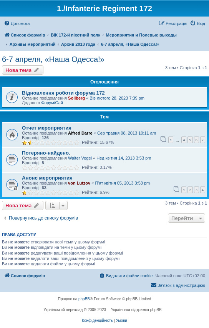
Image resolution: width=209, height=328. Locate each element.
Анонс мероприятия (47, 178)
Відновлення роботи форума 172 (63, 93)
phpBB (84, 299)
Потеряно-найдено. (46, 153)
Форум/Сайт (53, 102)
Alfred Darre (80, 133)
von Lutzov (79, 183)
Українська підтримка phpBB (136, 310)
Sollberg (76, 98)
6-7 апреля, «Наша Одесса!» (53, 59)
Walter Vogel (80, 158)
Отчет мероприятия (46, 128)
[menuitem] (17, 23)
